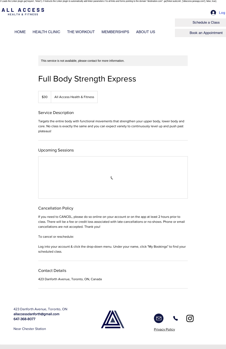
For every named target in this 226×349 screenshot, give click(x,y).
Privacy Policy (164, 329)
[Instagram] (190, 318)
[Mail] (158, 318)
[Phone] (175, 318)
